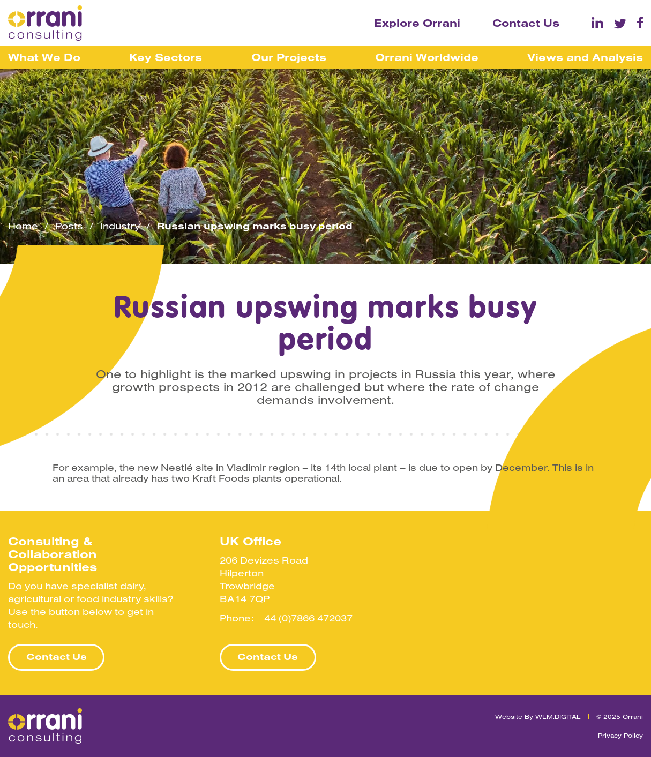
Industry (120, 226)
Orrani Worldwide (426, 57)
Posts (69, 226)
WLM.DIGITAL (558, 717)
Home (23, 226)
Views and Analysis (585, 57)
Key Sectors (165, 57)
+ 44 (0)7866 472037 (305, 618)
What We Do (44, 57)
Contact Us (525, 22)
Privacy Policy (620, 735)
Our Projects (288, 57)
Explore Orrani (417, 22)
